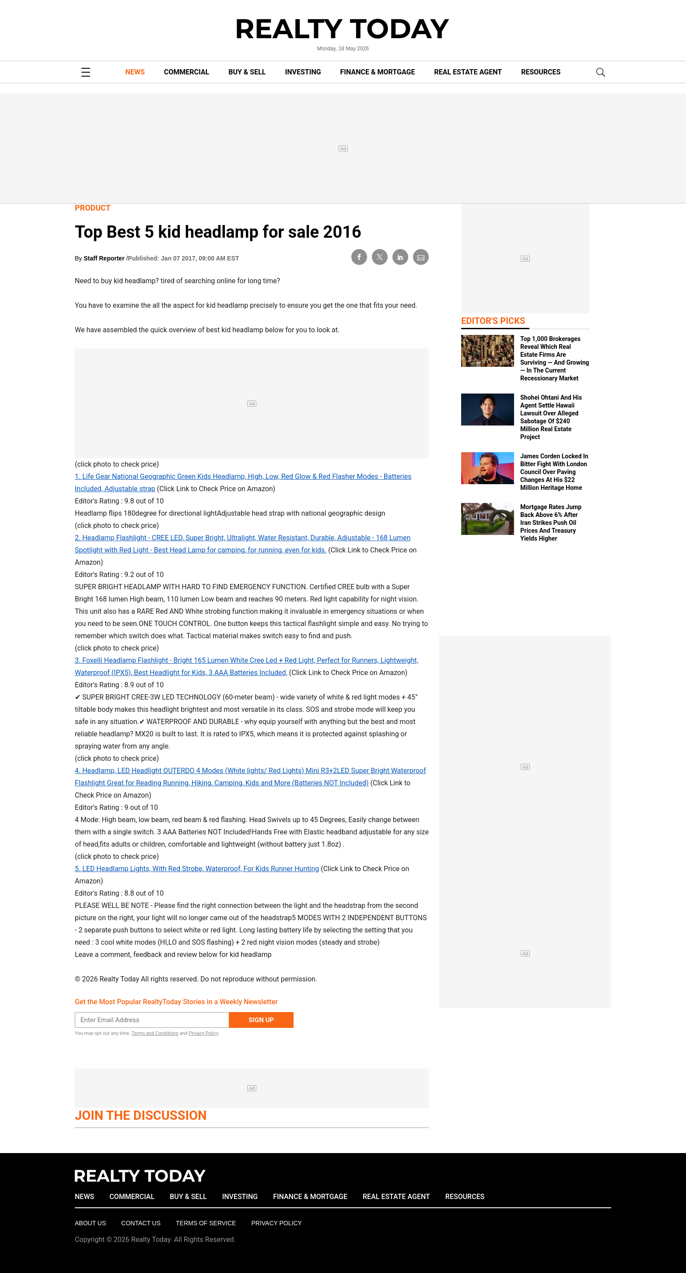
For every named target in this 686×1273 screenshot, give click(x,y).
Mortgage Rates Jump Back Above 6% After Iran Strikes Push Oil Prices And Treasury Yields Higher (550, 522)
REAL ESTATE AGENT (468, 72)
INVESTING (303, 72)
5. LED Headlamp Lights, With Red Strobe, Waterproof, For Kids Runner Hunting (197, 869)
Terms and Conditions (154, 1033)
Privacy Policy (203, 1033)
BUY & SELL (247, 72)
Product (93, 207)
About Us (90, 1223)
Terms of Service (206, 1223)
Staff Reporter (105, 258)
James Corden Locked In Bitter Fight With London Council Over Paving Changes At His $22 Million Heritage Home (554, 472)
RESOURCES (540, 72)
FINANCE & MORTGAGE (377, 72)
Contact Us (141, 1223)
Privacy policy (276, 1223)
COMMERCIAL (186, 72)
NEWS (135, 72)
